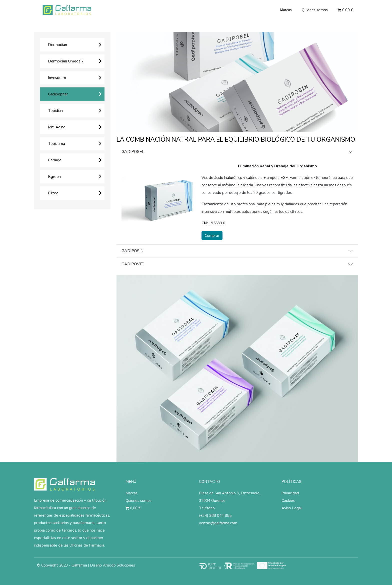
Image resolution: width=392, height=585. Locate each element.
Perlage (55, 160)
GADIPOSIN (133, 251)
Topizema (56, 143)
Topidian (55, 110)
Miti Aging (57, 127)
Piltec (53, 193)
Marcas (286, 9)
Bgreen (54, 176)
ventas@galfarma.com (218, 523)
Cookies (288, 500)
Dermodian (57, 44)
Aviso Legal (292, 508)
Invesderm (57, 77)
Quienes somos (315, 9)
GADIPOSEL (133, 151)
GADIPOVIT (133, 264)
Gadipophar (58, 94)
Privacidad (290, 493)
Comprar (212, 235)
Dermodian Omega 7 (66, 61)
